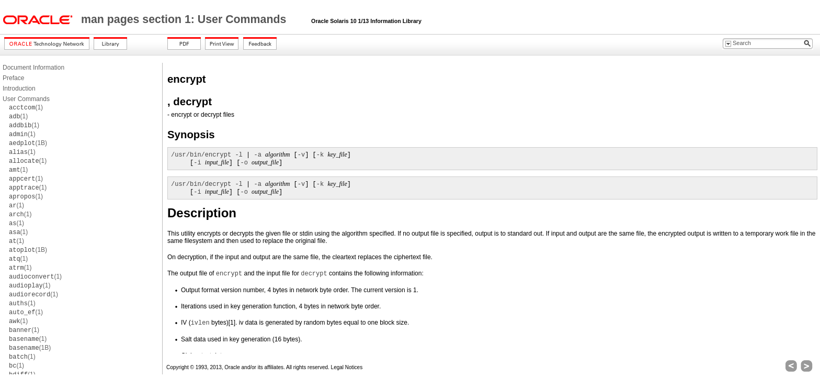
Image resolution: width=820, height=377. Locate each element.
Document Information (33, 67)
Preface (13, 78)
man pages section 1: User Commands (185, 19)
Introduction (19, 88)
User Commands (26, 99)
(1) (26, 107)
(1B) (28, 143)
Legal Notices (347, 367)
